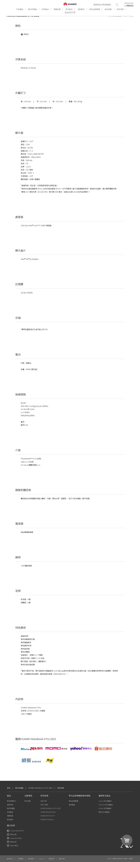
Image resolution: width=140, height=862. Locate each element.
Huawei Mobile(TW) (15, 831)
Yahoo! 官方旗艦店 (105, 808)
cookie (41, 859)
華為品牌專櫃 (94, 9)
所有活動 (27, 801)
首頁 (8, 788)
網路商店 (128, 5)
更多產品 (69, 9)
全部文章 (43, 801)
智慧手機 (10, 805)
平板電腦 (19, 9)
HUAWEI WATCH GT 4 (47, 816)
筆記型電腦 (32, 9)
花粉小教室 (44, 805)
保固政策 (51, 859)
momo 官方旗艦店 (105, 801)
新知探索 (120, 9)
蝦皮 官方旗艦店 (104, 812)
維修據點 (108, 9)
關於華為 (10, 859)
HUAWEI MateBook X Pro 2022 (50, 808)
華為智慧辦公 (11, 801)
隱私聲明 (31, 859)
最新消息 (62, 859)
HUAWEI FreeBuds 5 (47, 819)
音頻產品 (45, 9)
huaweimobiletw (14, 838)
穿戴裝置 (57, 9)
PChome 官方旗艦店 (106, 805)
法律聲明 (20, 859)
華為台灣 (11, 834)
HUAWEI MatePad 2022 (47, 812)
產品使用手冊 (70, 12)
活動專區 (81, 9)
